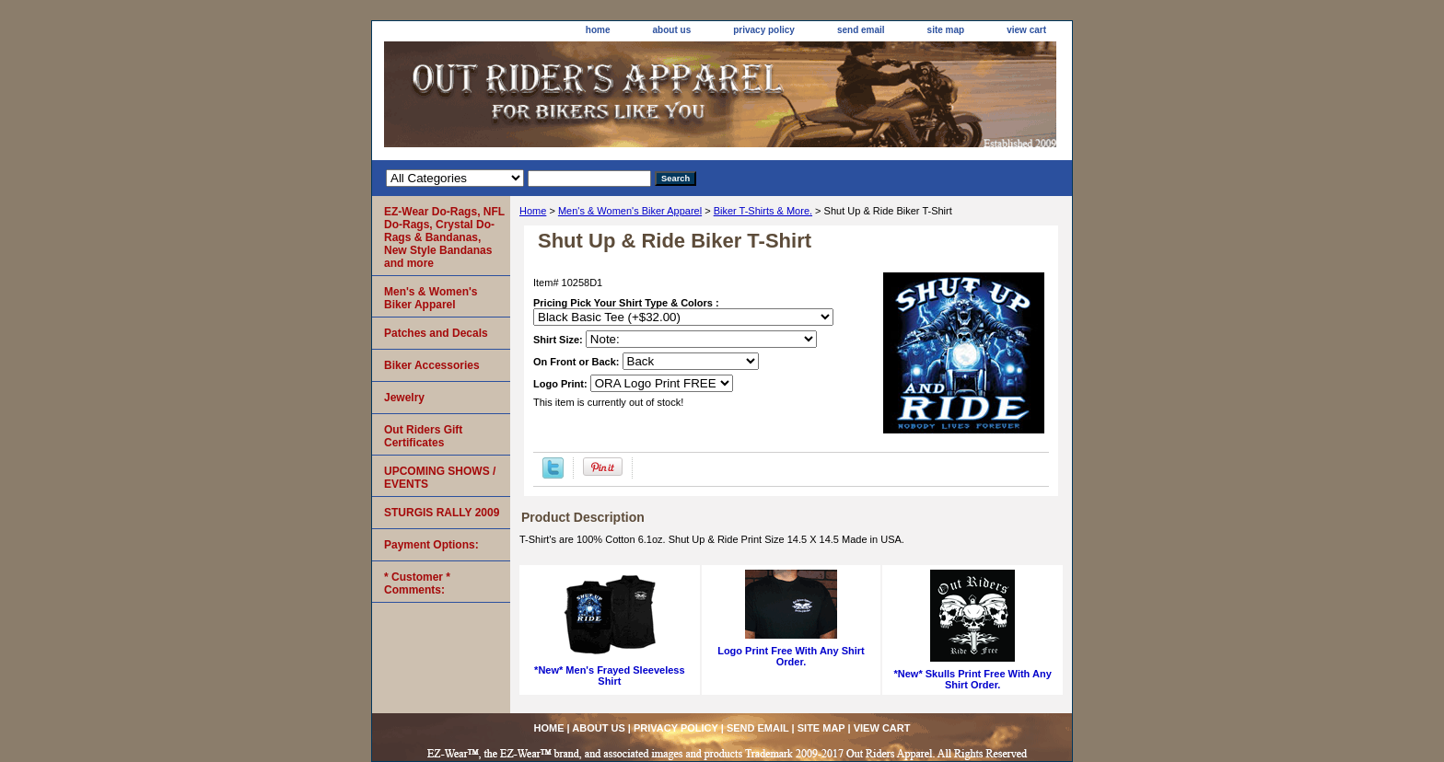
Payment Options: (431, 544)
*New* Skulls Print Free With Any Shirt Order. (973, 679)
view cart (1026, 30)
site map (946, 30)
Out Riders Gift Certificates (423, 436)
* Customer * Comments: (417, 583)
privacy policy (764, 30)
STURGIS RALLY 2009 (441, 512)
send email (861, 30)
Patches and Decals (436, 333)
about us (672, 30)
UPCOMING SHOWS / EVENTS (439, 478)
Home (532, 210)
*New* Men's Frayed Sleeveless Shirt (609, 675)
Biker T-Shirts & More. (763, 210)
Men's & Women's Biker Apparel (630, 210)
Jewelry (404, 397)
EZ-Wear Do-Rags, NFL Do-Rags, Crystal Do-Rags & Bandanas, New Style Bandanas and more (444, 237)
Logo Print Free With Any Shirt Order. (791, 656)
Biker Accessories (432, 365)
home (598, 30)
